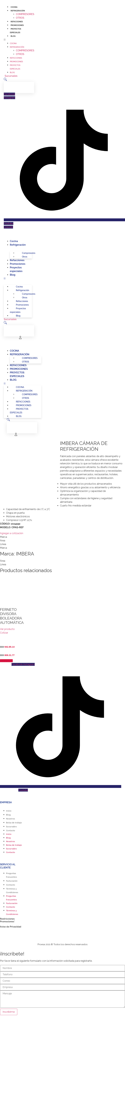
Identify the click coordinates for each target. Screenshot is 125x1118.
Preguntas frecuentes (11, 875)
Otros (20, 17)
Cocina (14, 7)
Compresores (25, 14)
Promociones (17, 25)
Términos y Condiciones (12, 891)
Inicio (8, 811)
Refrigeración (18, 11)
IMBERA (25, 554)
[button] (13, 39)
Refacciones (17, 22)
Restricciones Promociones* (7, 920)
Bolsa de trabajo (14, 823)
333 (7, 646)
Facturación (11, 881)
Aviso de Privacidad (10, 926)
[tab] (62, 537)
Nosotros (10, 819)
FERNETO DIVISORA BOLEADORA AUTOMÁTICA (12, 616)
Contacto (10, 830)
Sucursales (11, 826)
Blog (13, 36)
